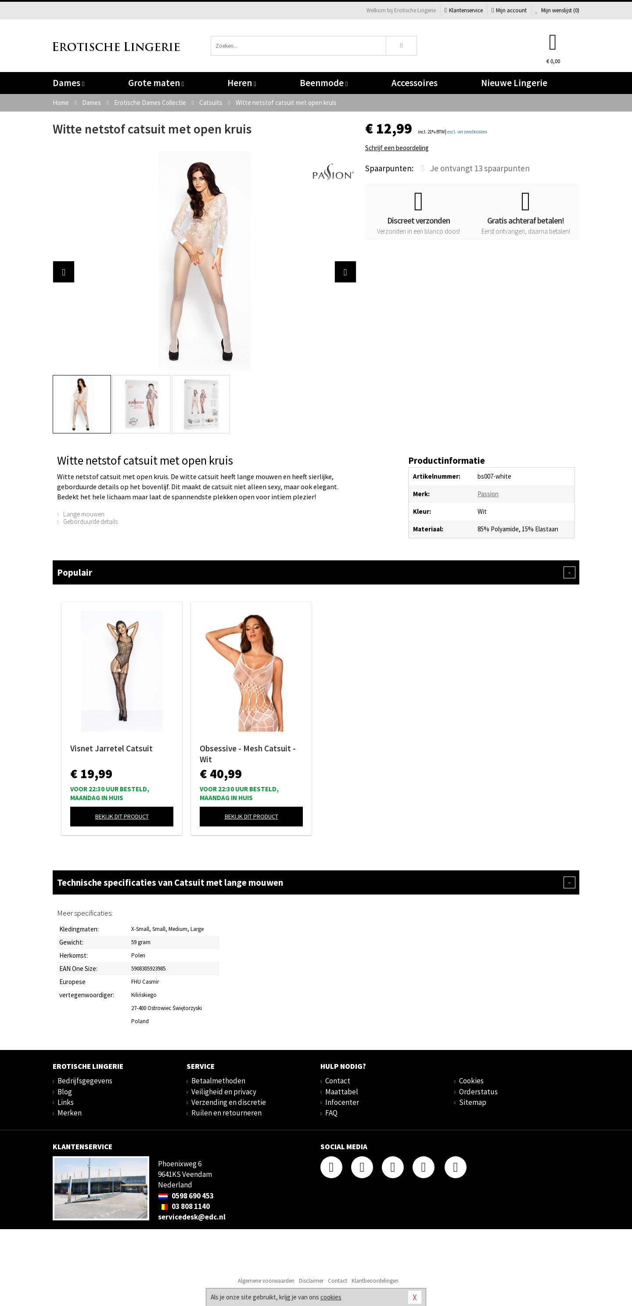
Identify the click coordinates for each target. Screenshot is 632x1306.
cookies (330, 1297)
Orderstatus (478, 1092)
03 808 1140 (184, 1206)
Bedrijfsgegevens (84, 1081)
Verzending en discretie (228, 1102)
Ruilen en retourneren (226, 1113)
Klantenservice (464, 10)
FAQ (331, 1113)
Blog (64, 1092)
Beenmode (324, 83)
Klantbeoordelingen (375, 1280)
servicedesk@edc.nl (192, 1217)
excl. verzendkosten (467, 132)
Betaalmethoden (218, 1081)
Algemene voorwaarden (266, 1280)
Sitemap (472, 1102)
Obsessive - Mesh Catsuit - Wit (248, 754)
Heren (241, 83)
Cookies (471, 1081)
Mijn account (509, 10)
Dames (68, 83)
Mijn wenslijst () (557, 10)
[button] (64, 272)
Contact (337, 1081)
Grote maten (156, 83)
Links (65, 1102)
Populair (316, 572)
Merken (69, 1113)
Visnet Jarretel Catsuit (111, 748)
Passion (488, 494)
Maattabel (341, 1092)
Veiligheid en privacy (223, 1092)
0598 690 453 (186, 1196)
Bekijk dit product (122, 816)
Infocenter (342, 1102)
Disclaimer (311, 1280)
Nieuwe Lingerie (514, 83)
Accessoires (414, 83)
